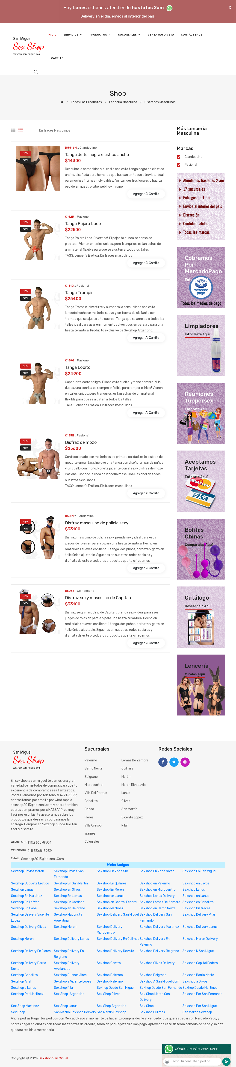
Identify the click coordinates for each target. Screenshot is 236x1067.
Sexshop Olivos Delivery (157, 963)
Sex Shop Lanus (65, 1006)
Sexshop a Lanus (23, 988)
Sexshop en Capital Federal (117, 902)
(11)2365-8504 (39, 843)
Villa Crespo (93, 825)
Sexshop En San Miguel (199, 871)
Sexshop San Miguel (53, 1058)
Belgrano (91, 777)
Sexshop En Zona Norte (157, 871)
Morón (125, 777)
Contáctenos (191, 34)
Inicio (52, 34)
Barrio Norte (94, 768)
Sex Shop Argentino (111, 1006)
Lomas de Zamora (134, 760)
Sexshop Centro (109, 963)
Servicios (73, 34)
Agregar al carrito (146, 194)
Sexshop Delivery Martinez (159, 927)
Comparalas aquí (199, 545)
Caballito (91, 801)
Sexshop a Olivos (195, 981)
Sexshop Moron (65, 927)
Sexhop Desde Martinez (200, 988)
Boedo (89, 809)
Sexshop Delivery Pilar (199, 915)
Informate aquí (197, 334)
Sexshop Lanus (22, 890)
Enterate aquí (196, 280)
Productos (100, 34)
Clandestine (193, 157)
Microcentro (94, 785)
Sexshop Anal (21, 981)
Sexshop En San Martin (71, 883)
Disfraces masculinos (160, 102)
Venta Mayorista (161, 34)
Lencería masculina (123, 102)
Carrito (57, 58)
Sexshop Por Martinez (27, 994)
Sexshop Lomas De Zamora (160, 902)
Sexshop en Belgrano (69, 908)
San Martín (129, 809)
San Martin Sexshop (111, 1012)
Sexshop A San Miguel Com (159, 981)
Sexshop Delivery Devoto (115, 951)
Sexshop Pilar (64, 988)
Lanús (125, 793)
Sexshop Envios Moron (27, 871)
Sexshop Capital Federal (200, 963)
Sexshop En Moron (110, 890)
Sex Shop (147, 1006)
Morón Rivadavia (133, 785)
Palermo (91, 760)
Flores (89, 817)
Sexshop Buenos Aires (70, 975)
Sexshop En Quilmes (112, 883)
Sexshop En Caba (24, 908)
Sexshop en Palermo (155, 883)
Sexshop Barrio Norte (198, 975)
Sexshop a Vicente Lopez (72, 981)
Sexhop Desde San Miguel (115, 988)
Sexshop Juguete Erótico (30, 883)
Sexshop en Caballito (198, 902)
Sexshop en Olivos (196, 883)
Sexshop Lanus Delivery (157, 896)
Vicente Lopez (132, 817)
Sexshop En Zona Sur (112, 871)
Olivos (125, 801)
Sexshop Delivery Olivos (28, 927)
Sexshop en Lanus (110, 896)
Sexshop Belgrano (153, 975)
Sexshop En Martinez (26, 896)
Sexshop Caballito (24, 975)
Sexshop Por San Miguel (200, 1006)
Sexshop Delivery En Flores (31, 951)
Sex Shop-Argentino (69, 994)
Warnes (90, 834)
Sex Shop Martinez (25, 1006)
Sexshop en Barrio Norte (158, 908)
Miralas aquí (195, 674)
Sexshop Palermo (110, 975)
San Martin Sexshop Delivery (75, 1012)
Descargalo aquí (198, 606)
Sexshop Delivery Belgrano (159, 951)
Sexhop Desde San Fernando (161, 988)
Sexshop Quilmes (152, 1012)
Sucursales (129, 34)
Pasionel (191, 164)
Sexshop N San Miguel (199, 951)
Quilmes (127, 768)
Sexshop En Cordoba (69, 902)
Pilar (124, 825)
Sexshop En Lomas (68, 896)
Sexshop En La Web (25, 902)
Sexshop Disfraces (196, 908)
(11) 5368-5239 (40, 851)
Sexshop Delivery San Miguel (118, 915)
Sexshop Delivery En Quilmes (118, 939)
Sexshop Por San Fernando (202, 994)
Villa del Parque (96, 793)
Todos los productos (86, 102)
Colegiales (92, 842)
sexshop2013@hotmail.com (42, 859)
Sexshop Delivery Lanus (200, 927)
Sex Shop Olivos (108, 994)
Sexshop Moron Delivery (200, 939)
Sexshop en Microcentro (158, 890)
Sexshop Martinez (110, 908)
